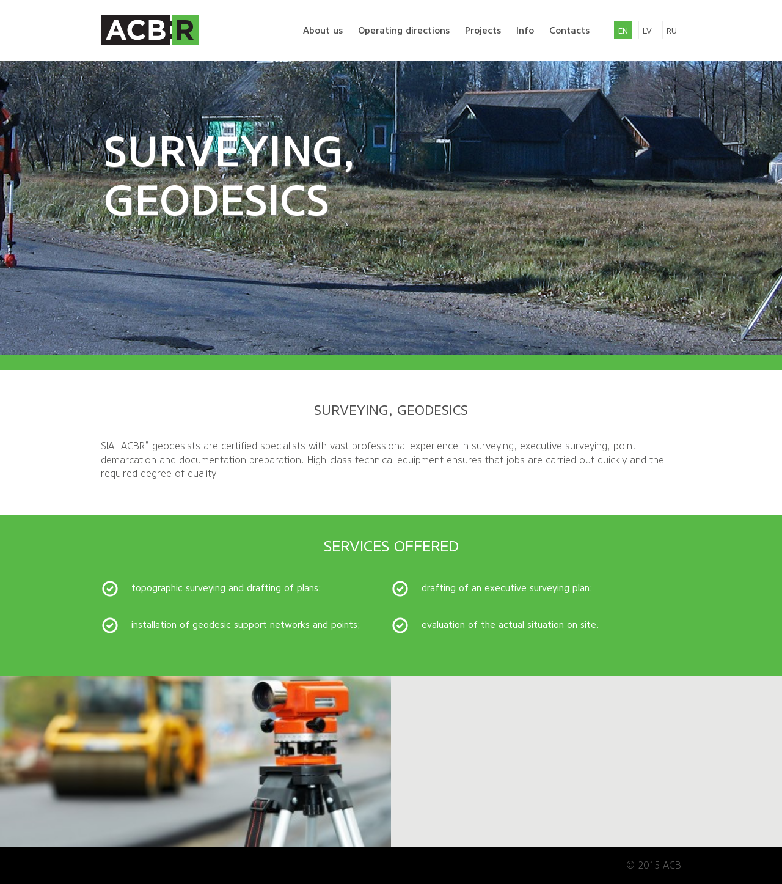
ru (672, 30)
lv (647, 30)
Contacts (569, 30)
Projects (483, 30)
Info (525, 30)
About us (323, 30)
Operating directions (404, 30)
